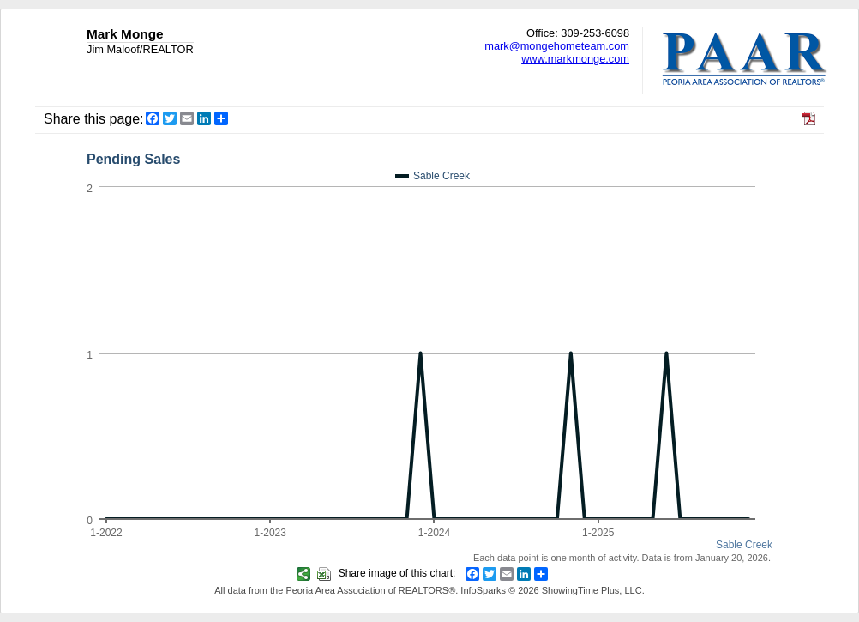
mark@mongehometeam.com (556, 45)
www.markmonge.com (575, 58)
